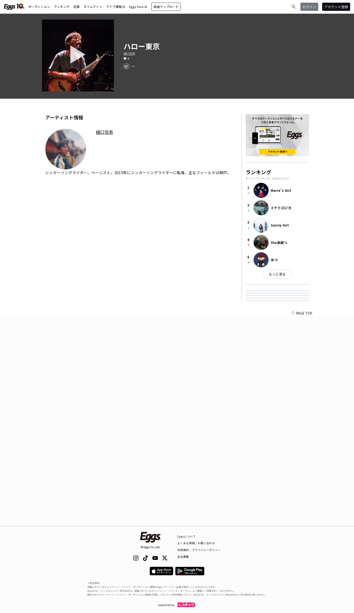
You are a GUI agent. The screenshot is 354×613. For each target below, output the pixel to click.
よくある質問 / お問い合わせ (196, 543)
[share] (126, 66)
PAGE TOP (301, 523)
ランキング (61, 6)
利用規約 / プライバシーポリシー (199, 550)
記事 (76, 6)
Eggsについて (186, 536)
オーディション (39, 6)
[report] (133, 66)
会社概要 (183, 556)
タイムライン (92, 6)
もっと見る (277, 274)
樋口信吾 (129, 53)
